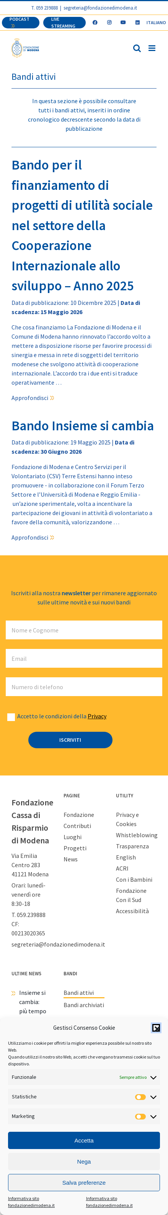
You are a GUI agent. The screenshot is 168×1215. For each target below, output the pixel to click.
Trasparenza (132, 846)
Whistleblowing (136, 835)
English (126, 857)
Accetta (83, 1140)
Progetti (75, 848)
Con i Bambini (134, 879)
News (71, 859)
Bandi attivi (79, 992)
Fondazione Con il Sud (131, 895)
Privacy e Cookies (127, 819)
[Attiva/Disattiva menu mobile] (152, 48)
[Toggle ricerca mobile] (137, 48)
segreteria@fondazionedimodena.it (100, 8)
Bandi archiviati (84, 1005)
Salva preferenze (84, 1182)
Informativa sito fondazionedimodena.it (31, 1201)
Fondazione (79, 814)
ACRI (122, 868)
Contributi (77, 826)
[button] (156, 1028)
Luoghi (73, 837)
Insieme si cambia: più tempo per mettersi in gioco (32, 1015)
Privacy (97, 716)
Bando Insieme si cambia (82, 425)
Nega (84, 1161)
